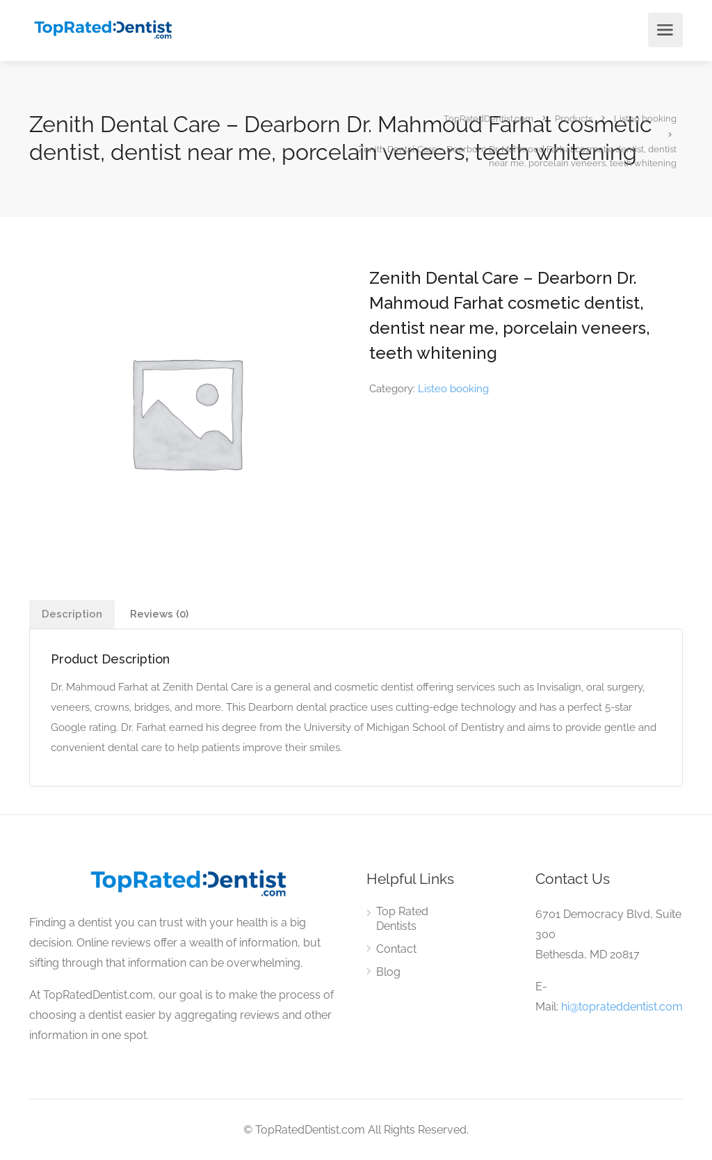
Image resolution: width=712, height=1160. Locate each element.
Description (72, 614)
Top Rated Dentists (402, 919)
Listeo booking (453, 388)
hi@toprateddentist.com (622, 1006)
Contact (396, 949)
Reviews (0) (159, 614)
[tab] (72, 614)
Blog (388, 971)
